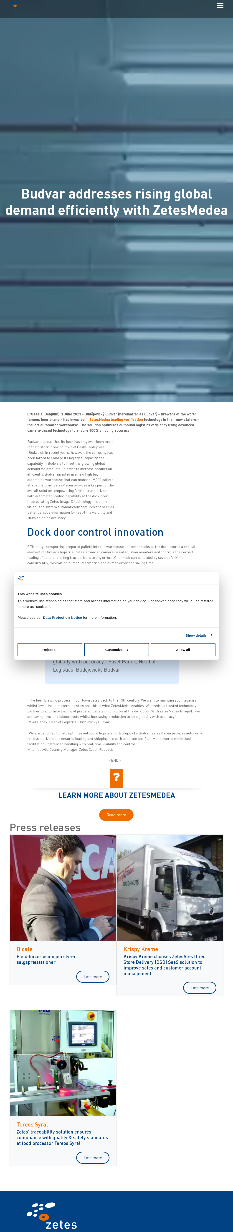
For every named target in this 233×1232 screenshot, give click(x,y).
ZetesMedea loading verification (116, 419)
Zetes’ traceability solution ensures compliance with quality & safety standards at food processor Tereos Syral (62, 1137)
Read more (116, 814)
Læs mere (93, 976)
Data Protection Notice (62, 617)
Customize (116, 650)
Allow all (183, 650)
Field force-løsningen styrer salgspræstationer (46, 959)
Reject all (50, 650)
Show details (196, 635)
